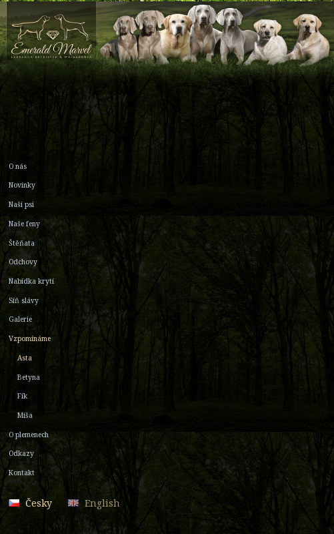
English (102, 503)
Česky (38, 503)
